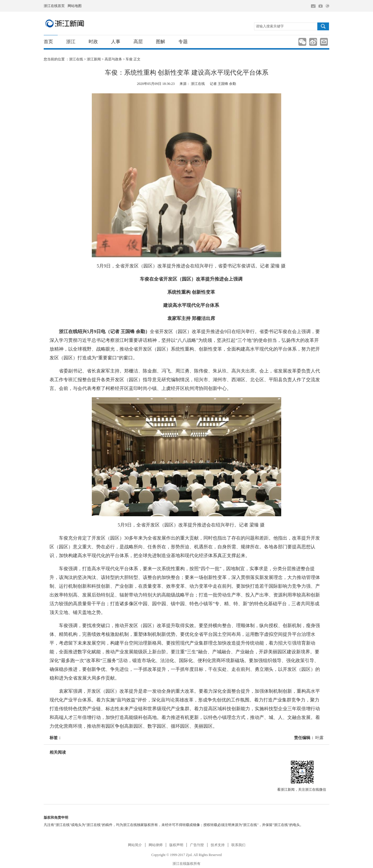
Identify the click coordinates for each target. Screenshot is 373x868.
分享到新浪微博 (313, 42)
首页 (48, 41)
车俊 (129, 59)
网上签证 (327, 6)
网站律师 (156, 845)
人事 (115, 41)
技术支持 (218, 845)
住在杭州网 (313, 6)
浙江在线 (76, 59)
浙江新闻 (65, 23)
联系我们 (238, 845)
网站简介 (135, 845)
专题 (183, 41)
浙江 (70, 41)
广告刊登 (197, 845)
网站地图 (75, 6)
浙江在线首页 (54, 6)
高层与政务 (113, 59)
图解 (160, 41)
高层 (138, 41)
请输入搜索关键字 (270, 26)
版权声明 (176, 845)
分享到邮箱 (324, 42)
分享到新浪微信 (302, 42)
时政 (93, 41)
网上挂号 (321, 6)
